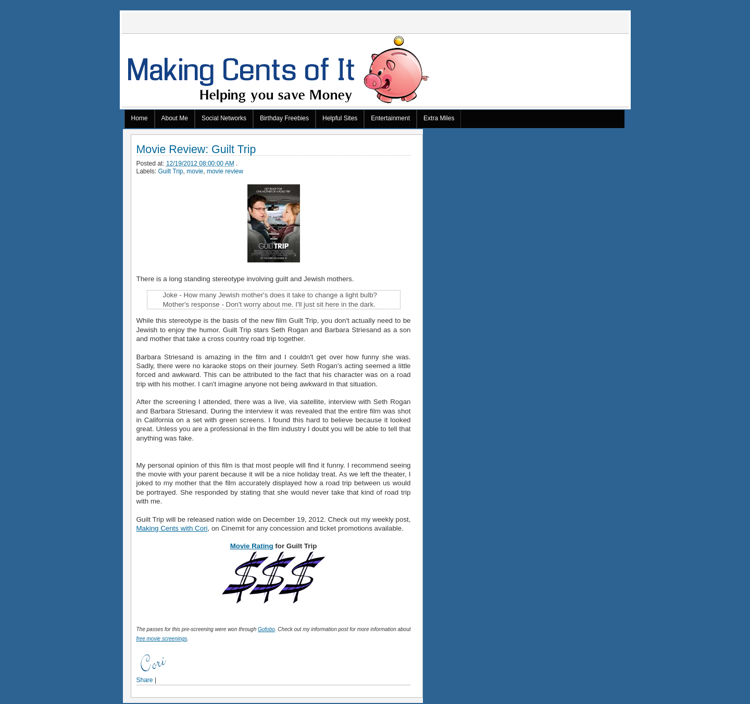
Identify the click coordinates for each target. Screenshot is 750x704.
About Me (174, 118)
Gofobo (266, 629)
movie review (225, 171)
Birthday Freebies (284, 118)
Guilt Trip (170, 171)
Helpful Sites (339, 118)
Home (139, 118)
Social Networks (224, 118)
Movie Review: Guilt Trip (196, 149)
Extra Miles (438, 118)
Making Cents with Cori (172, 528)
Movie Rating (251, 546)
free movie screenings (162, 639)
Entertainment (390, 118)
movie (194, 171)
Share (144, 680)
